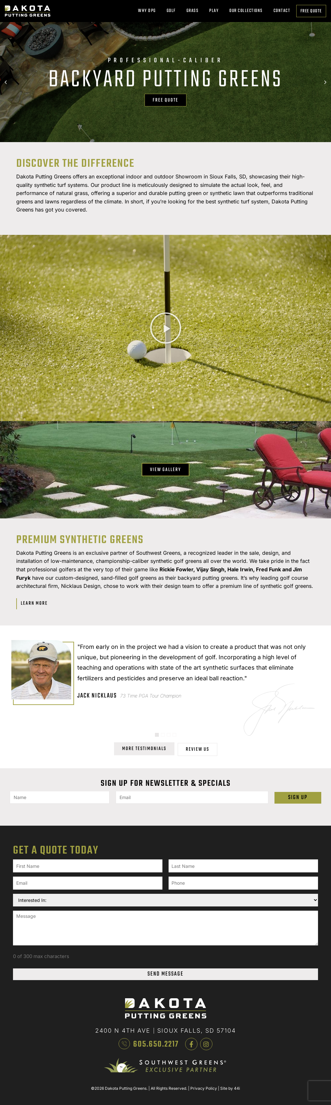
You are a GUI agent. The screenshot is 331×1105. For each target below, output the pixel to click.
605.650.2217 (157, 1039)
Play (215, 11)
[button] (5, 81)
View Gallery (165, 470)
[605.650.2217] (124, 1038)
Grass (194, 11)
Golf (173, 11)
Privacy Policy (203, 1083)
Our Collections (247, 11)
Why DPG (148, 11)
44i (237, 1083)
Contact (282, 11)
